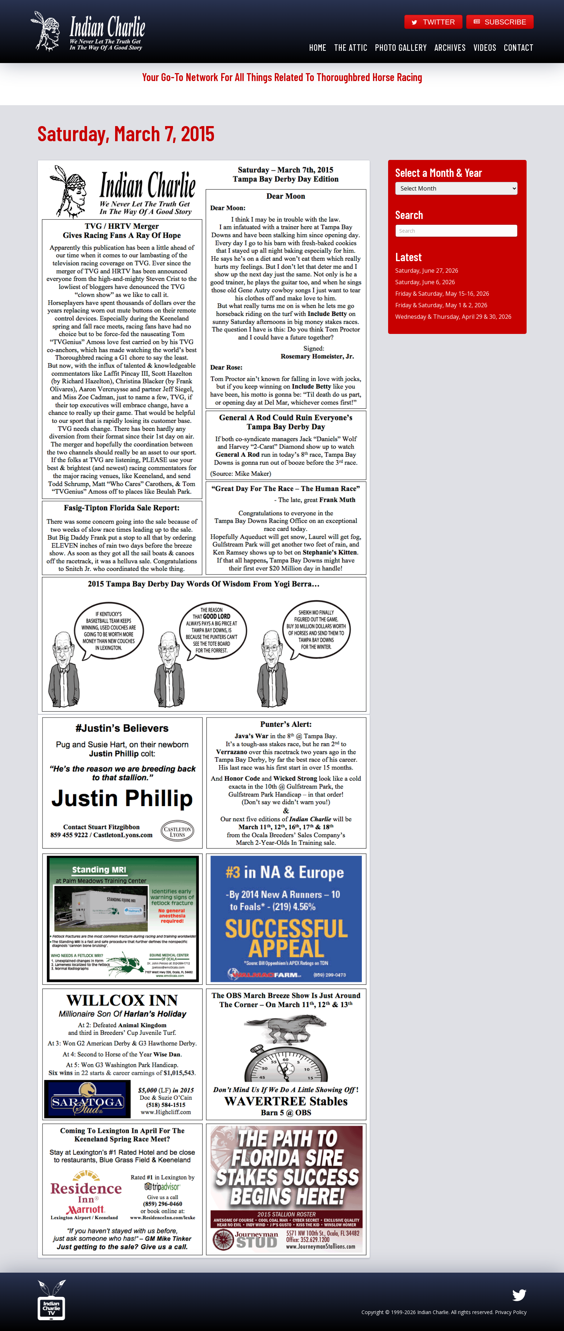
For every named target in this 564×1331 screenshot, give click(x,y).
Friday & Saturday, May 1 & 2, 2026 (441, 305)
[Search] (456, 230)
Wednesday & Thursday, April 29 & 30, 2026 (453, 317)
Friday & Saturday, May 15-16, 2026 (442, 294)
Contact (519, 47)
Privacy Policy (511, 1312)
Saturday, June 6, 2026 (425, 282)
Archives (450, 47)
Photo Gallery (401, 47)
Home (318, 47)
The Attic (351, 47)
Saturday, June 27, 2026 (426, 270)
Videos (484, 47)
